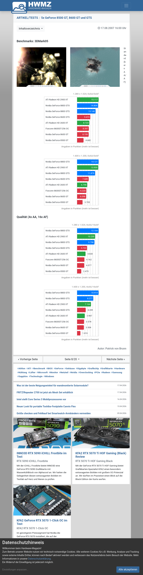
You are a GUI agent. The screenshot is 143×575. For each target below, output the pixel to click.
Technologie (35, 376)
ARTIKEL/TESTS (27, 17)
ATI (28, 368)
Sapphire (22, 376)
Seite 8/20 (71, 359)
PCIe (97, 372)
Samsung (116, 372)
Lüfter (32, 372)
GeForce (58, 368)
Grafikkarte (106, 368)
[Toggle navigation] (126, 5)
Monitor (53, 372)
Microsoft (42, 372)
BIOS (49, 368)
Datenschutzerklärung (39, 558)
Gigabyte (81, 368)
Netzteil (63, 372)
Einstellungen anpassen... (15, 569)
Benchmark (38, 368)
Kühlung (22, 372)
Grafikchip (93, 368)
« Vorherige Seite (28, 359)
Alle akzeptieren (128, 569)
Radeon (105, 372)
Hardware (119, 368)
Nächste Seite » (116, 359)
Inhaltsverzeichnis (30, 28)
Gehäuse (70, 368)
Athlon (21, 368)
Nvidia (73, 372)
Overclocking (85, 372)
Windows (49, 376)
